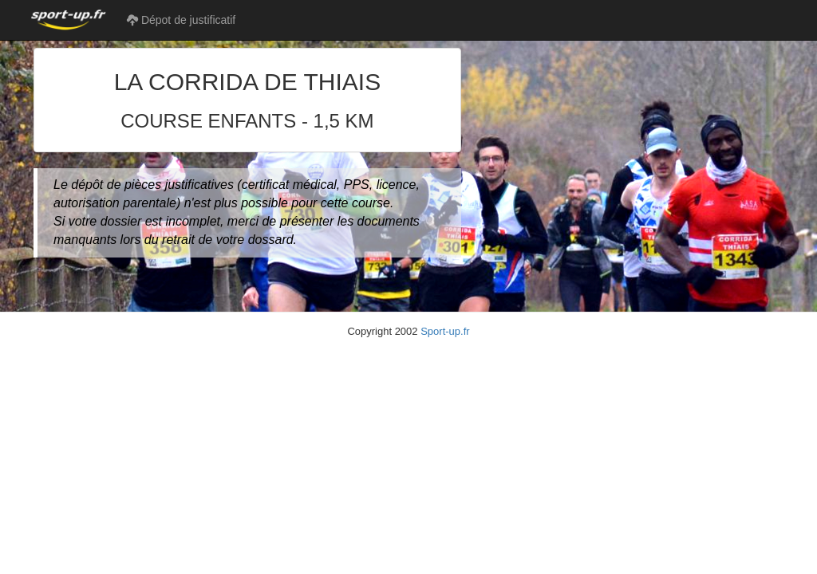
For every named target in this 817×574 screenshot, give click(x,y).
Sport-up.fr (444, 331)
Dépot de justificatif (181, 20)
